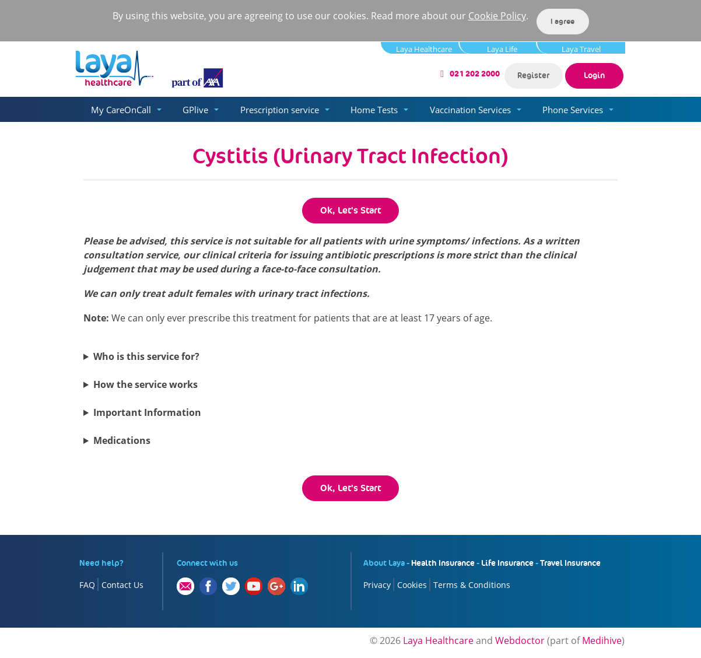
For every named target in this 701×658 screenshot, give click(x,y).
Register (533, 75)
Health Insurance (443, 563)
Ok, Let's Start (350, 210)
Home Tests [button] (374, 110)
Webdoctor (520, 640)
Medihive (602, 640)
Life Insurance (507, 563)
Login (594, 75)
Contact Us (122, 584)
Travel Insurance (570, 563)
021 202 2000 (475, 74)
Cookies (412, 584)
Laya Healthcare (424, 49)
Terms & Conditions (471, 584)
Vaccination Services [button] (470, 110)
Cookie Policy (497, 15)
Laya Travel (581, 49)
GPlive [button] (195, 110)
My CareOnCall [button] (121, 110)
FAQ (87, 584)
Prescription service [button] (279, 110)
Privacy (377, 584)
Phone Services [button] (572, 110)
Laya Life (502, 49)
